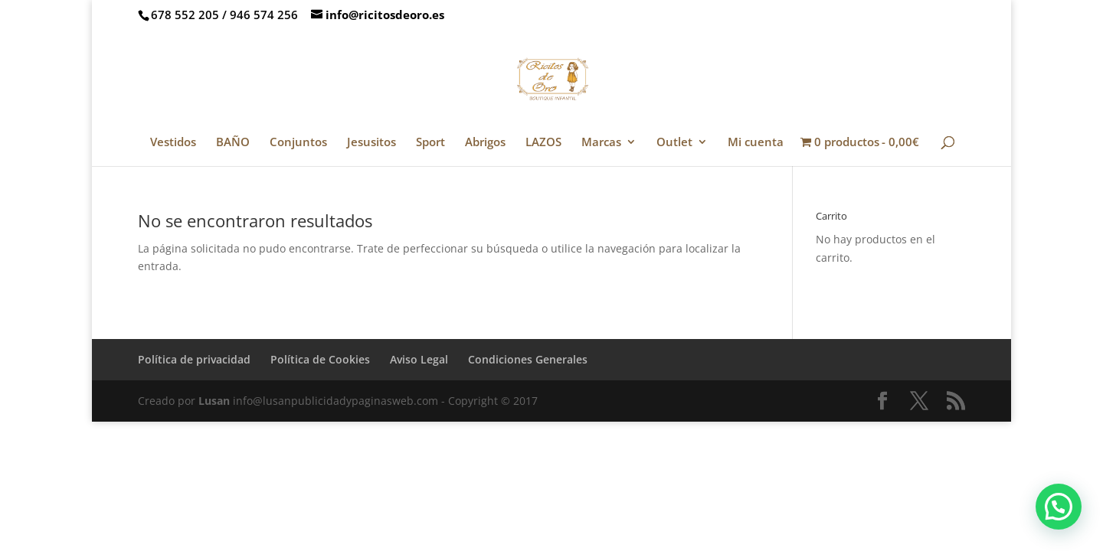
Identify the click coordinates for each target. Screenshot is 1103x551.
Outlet (674, 142)
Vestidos (173, 142)
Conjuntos (298, 142)
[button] (1059, 507)
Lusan (214, 400)
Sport (430, 142)
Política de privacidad (194, 359)
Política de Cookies (320, 359)
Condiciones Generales (528, 359)
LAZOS (543, 142)
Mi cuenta (756, 142)
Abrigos (485, 142)
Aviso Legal (419, 359)
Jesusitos (371, 142)
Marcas (601, 142)
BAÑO (233, 142)
